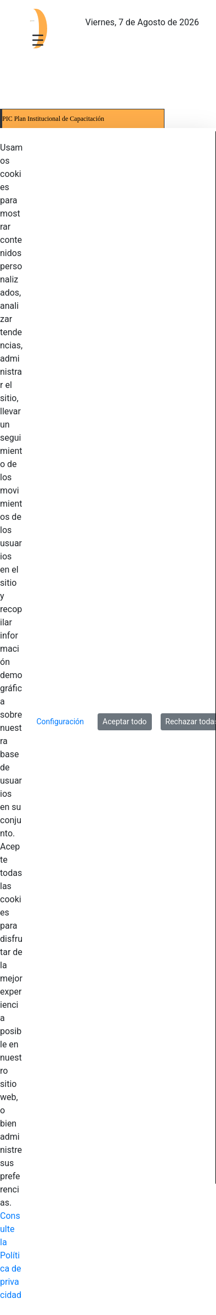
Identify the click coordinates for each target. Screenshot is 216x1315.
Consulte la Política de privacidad (10, 1255)
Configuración (60, 721)
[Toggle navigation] (37, 39)
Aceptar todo (124, 721)
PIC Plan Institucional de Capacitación (53, 119)
